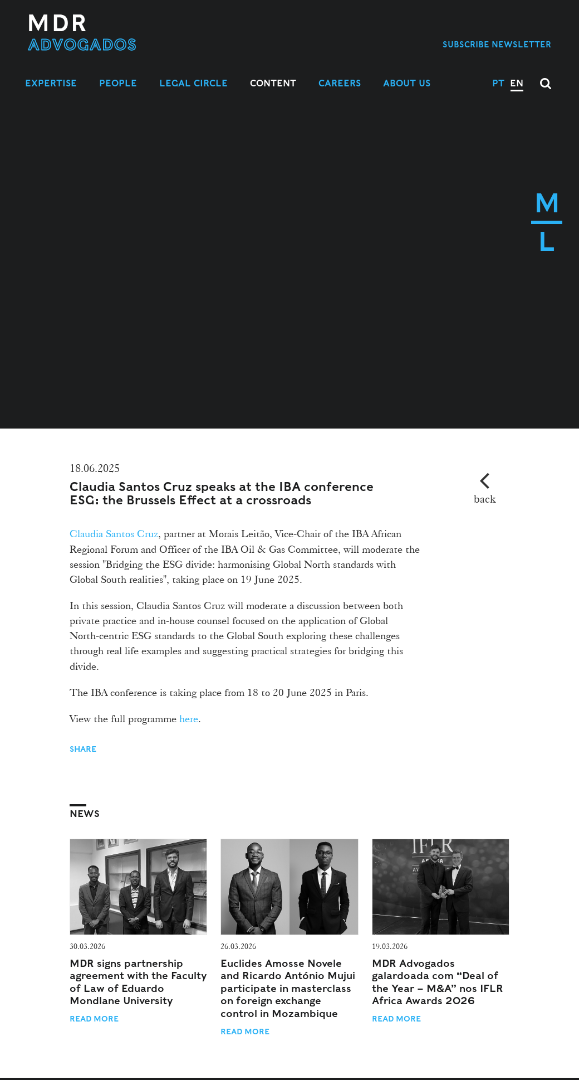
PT (498, 83)
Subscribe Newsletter (497, 44)
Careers (339, 83)
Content (273, 83)
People (118, 83)
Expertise (51, 83)
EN (516, 83)
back (484, 498)
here (188, 718)
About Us (406, 83)
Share (84, 749)
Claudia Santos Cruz (114, 533)
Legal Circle (193, 83)
